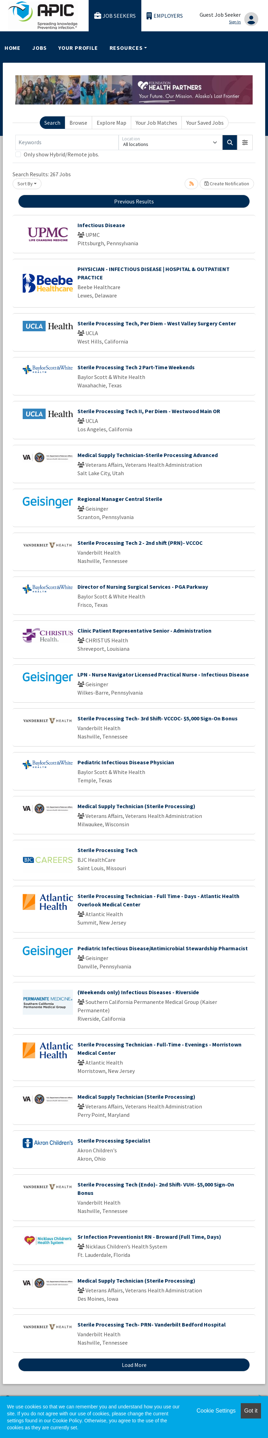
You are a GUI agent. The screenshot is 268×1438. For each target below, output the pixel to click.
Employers (165, 15)
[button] (245, 142)
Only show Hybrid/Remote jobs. (61, 154)
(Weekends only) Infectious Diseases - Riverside (138, 992)
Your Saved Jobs (205, 122)
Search (52, 122)
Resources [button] (126, 47)
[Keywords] (67, 142)
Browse (78, 122)
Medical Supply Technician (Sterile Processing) (136, 806)
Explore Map (111, 122)
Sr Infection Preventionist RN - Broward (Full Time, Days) (149, 1236)
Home (13, 47)
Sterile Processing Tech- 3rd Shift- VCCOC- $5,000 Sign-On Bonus (157, 718)
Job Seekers (115, 15)
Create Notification (226, 183)
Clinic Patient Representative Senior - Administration (144, 630)
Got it (251, 1411)
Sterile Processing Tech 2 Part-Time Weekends (136, 367)
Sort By (25, 183)
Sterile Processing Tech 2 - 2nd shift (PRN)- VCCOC (140, 542)
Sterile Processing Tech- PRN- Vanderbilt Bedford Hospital (151, 1324)
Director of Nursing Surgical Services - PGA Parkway (142, 586)
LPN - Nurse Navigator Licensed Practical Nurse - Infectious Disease (163, 674)
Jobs (39, 47)
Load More (134, 1364)
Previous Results (134, 201)
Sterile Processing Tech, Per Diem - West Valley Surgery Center (156, 323)
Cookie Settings (216, 1411)
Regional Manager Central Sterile (119, 498)
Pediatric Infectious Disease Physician (125, 762)
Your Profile (78, 47)
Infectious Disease (101, 225)
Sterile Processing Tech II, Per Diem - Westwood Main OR (148, 411)
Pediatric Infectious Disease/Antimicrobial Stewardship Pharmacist (162, 948)
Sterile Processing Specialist (113, 1140)
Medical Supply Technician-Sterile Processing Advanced (147, 454)
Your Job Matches (156, 122)
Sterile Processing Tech (107, 849)
